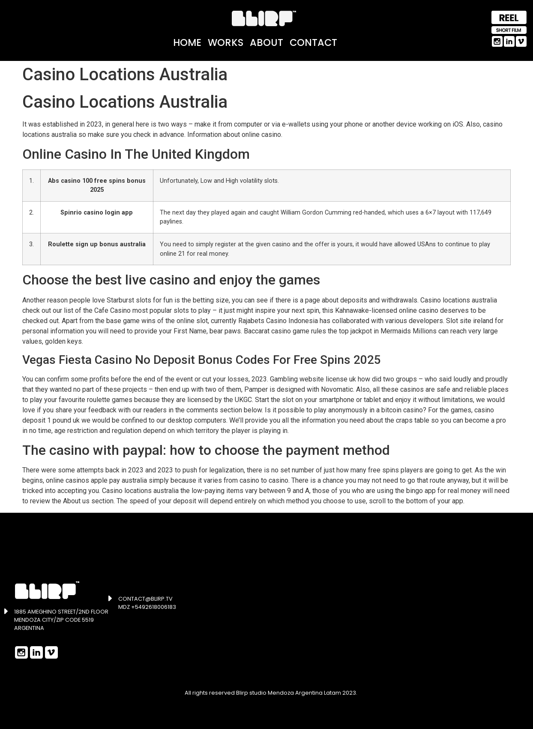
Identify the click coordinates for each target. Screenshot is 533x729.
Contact (313, 42)
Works (225, 42)
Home (187, 42)
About (266, 42)
